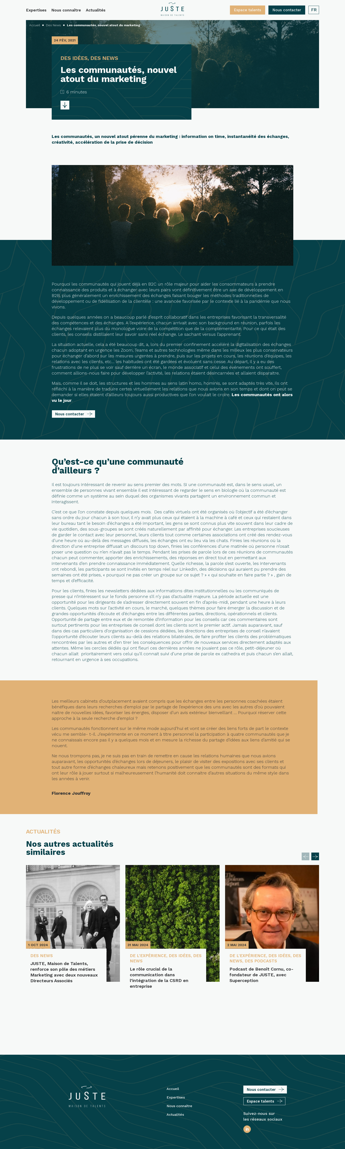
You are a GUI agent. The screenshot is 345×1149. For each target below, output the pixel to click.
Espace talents (247, 10)
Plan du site (202, 1119)
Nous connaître (66, 10)
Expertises (36, 10)
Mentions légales (173, 1119)
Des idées (183, 956)
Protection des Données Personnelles (172, 1138)
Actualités (95, 10)
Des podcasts (273, 961)
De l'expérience (149, 956)
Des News (42, 956)
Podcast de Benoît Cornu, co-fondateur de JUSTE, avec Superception (261, 975)
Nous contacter (286, 10)
